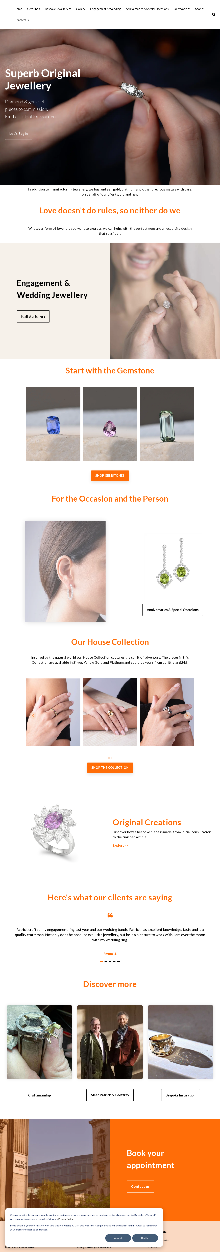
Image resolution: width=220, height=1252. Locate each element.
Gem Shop (33, 9)
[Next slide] (187, 715)
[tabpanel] (110, 934)
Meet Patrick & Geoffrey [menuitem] (19, 1247)
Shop (198, 9)
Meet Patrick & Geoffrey (110, 1095)
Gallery (80, 9)
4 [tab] (114, 963)
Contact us (140, 1187)
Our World (181, 9)
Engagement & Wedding (105, 9)
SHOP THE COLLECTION (110, 768)
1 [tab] (102, 963)
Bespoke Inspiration (180, 1095)
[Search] (214, 14)
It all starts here (33, 316)
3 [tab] (110, 963)
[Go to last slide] (33, 715)
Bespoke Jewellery (57, 9)
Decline (145, 1238)
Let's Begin (18, 134)
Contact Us (21, 20)
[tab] (109, 758)
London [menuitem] (152, 1247)
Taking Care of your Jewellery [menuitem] (94, 1247)
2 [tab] (106, 963)
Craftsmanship (39, 1095)
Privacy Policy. (66, 1219)
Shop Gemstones (110, 476)
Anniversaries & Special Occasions (147, 9)
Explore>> (120, 845)
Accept (118, 1238)
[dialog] (84, 1227)
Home (18, 9)
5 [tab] (118, 963)
